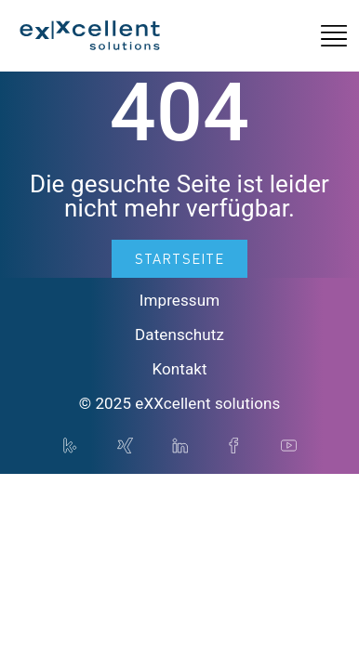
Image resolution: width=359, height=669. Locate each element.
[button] (333, 36)
